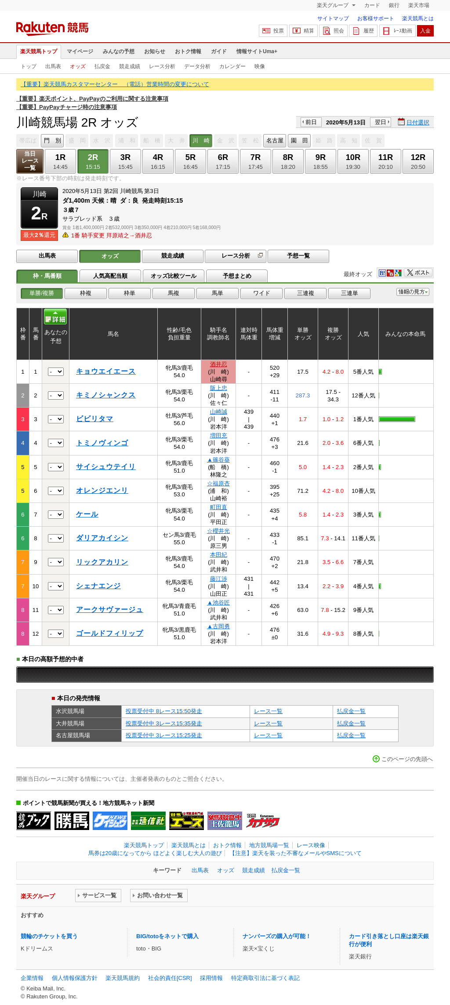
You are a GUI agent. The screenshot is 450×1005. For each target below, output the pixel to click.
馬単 (217, 293)
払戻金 (102, 66)
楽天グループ (333, 5)
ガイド (219, 51)
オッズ (78, 66)
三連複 (305, 293)
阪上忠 (218, 388)
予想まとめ (237, 276)
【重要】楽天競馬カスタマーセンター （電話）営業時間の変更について (115, 84)
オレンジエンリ (102, 490)
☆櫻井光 (218, 531)
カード (372, 5)
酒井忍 (218, 364)
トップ (28, 66)
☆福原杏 (218, 483)
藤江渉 (218, 578)
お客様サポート (375, 18)
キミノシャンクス (106, 395)
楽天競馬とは (418, 18)
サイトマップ (333, 18)
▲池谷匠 (218, 602)
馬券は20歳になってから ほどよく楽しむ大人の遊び (155, 853)
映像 (259, 66)
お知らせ (154, 51)
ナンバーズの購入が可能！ (277, 936)
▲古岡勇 (218, 626)
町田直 (218, 507)
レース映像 (311, 845)
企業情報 (32, 978)
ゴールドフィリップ (109, 633)
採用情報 (211, 978)
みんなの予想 (118, 51)
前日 (311, 122)
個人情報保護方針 (75, 978)
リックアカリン (102, 562)
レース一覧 (268, 711)
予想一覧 (298, 255)
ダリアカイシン (102, 538)
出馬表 (53, 66)
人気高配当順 (110, 276)
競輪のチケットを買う (49, 936)
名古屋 (274, 140)
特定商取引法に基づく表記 (265, 978)
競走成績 (129, 66)
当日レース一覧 (30, 160)
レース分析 (162, 66)
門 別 (52, 140)
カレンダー (232, 66)
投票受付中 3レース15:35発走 (164, 723)
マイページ (80, 51)
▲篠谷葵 (218, 459)
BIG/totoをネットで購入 (167, 936)
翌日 (380, 122)
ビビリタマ (94, 418)
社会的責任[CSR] (170, 978)
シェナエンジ (98, 586)
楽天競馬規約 (122, 978)
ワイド (261, 293)
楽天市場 (418, 5)
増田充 (218, 435)
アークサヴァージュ (109, 609)
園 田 (299, 140)
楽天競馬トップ (38, 51)
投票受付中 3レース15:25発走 (164, 735)
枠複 (85, 293)
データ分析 (197, 66)
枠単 (129, 293)
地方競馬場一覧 (269, 845)
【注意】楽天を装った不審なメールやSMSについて (295, 853)
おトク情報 (188, 51)
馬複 (173, 293)
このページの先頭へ (407, 759)
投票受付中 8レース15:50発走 (164, 711)
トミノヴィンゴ (102, 443)
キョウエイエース (106, 371)
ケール (87, 514)
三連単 (349, 293)
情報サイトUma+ (256, 51)
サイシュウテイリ (106, 466)
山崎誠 (218, 411)
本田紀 (218, 554)
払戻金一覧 (351, 711)
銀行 (394, 5)
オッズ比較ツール (173, 276)
